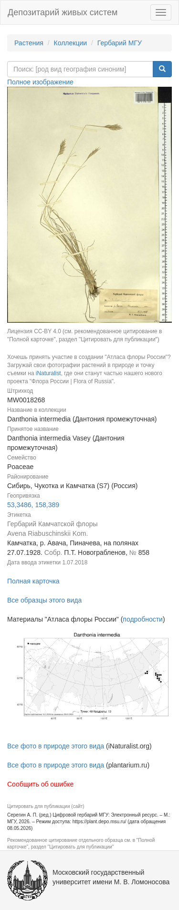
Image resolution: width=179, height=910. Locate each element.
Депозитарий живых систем (62, 12)
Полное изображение (40, 82)
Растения (28, 43)
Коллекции (70, 43)
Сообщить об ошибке (40, 784)
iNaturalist (48, 373)
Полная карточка (33, 581)
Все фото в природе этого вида (55, 746)
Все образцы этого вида (44, 600)
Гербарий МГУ (119, 43)
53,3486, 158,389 (33, 505)
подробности (143, 619)
